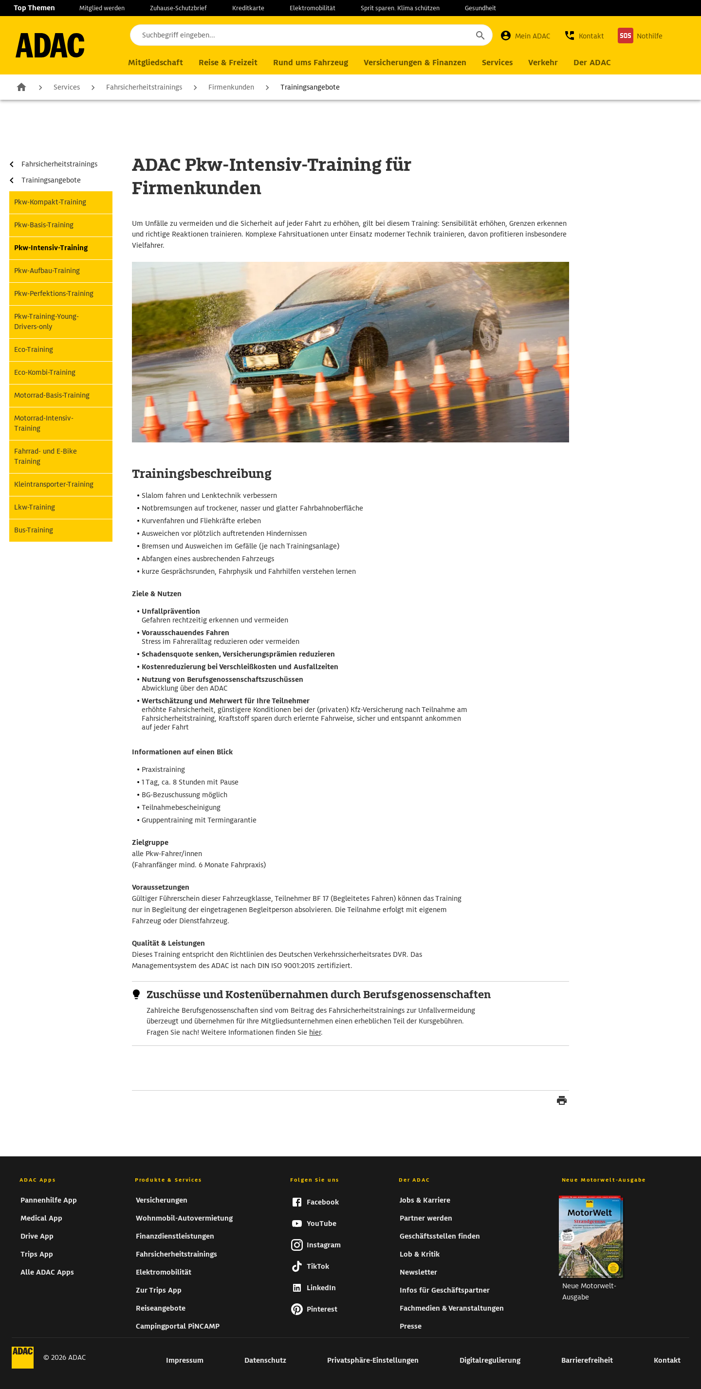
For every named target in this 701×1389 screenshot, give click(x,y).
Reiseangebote (160, 1308)
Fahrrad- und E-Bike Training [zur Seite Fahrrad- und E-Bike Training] (45, 456)
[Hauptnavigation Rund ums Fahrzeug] (310, 62)
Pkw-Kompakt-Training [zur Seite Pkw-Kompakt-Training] (50, 202)
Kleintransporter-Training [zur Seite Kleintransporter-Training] (53, 484)
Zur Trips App (159, 1290)
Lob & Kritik (420, 1254)
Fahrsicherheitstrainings (176, 1254)
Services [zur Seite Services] (67, 87)
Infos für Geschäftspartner (445, 1290)
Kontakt (667, 1360)
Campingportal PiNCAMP (178, 1326)
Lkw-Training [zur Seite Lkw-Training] (34, 507)
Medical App (41, 1218)
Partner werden (426, 1218)
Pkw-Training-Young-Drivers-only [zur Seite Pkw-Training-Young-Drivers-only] (46, 321)
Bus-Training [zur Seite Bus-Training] (33, 530)
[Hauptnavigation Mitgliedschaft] (155, 62)
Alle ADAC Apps (47, 1272)
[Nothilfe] (640, 35)
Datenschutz (265, 1360)
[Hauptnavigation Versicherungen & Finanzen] (415, 62)
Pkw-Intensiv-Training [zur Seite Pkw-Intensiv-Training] (51, 247)
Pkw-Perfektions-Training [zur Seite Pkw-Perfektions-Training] (53, 293)
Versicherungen (161, 1200)
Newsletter (418, 1272)
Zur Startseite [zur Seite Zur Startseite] (21, 86)
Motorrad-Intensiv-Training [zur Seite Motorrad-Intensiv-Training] (44, 423)
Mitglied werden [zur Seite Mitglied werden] (102, 8)
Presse (411, 1326)
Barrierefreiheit (587, 1360)
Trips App (36, 1254)
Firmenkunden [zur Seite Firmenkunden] (231, 87)
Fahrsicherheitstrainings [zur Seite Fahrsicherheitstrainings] (144, 87)
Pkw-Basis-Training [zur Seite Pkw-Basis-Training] (44, 224)
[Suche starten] (480, 35)
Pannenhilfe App (48, 1200)
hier (315, 1032)
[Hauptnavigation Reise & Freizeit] (228, 62)
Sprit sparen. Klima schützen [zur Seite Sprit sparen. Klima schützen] (400, 8)
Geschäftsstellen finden (440, 1236)
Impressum (184, 1360)
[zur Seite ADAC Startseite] (50, 45)
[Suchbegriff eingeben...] (311, 35)
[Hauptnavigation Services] (497, 62)
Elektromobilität (163, 1272)
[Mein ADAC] (525, 35)
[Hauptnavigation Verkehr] (543, 62)
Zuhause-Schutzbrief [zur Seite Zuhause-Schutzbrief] (178, 8)
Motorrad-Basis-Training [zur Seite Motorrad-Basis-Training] (52, 395)
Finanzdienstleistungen (175, 1236)
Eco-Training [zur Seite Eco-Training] (33, 349)
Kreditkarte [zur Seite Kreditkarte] (248, 8)
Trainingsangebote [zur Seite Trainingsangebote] (310, 87)
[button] (584, 35)
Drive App (37, 1236)
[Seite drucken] (562, 1102)
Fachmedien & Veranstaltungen (452, 1308)
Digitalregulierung (490, 1360)
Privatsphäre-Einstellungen (373, 1360)
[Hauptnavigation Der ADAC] (592, 62)
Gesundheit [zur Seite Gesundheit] (480, 8)
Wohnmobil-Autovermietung (184, 1218)
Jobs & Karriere (425, 1200)
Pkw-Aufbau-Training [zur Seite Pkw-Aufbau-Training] (47, 270)
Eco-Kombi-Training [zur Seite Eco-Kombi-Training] (44, 372)
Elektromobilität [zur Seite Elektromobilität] (312, 8)
